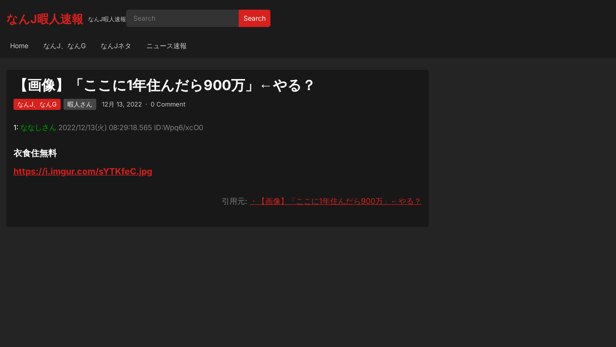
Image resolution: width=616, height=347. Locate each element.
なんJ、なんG (64, 45)
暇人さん (79, 104)
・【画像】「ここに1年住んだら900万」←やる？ (336, 201)
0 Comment (168, 104)
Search (255, 18)
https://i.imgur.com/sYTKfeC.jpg (82, 171)
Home (19, 45)
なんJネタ (116, 45)
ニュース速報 (166, 45)
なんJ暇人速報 (44, 19)
